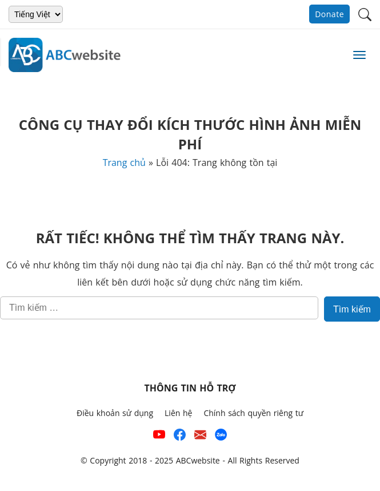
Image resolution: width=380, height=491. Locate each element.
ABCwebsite (198, 460)
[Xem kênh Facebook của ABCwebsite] (180, 437)
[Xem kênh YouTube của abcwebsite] (159, 437)
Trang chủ (124, 162)
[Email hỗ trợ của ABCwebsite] (200, 437)
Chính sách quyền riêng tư (253, 412)
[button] (364, 13)
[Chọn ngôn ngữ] (36, 14)
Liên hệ (178, 412)
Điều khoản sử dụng (115, 412)
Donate (329, 14)
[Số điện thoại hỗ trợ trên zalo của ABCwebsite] (221, 437)
